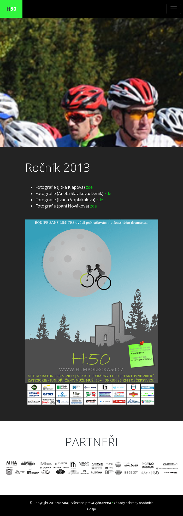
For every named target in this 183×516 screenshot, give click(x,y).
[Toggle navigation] (173, 9)
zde (89, 187)
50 (11, 8)
